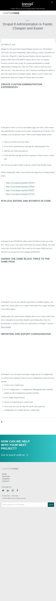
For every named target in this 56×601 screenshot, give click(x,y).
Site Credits (15, 496)
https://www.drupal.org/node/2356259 (20, 183)
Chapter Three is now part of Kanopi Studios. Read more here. (28, 8)
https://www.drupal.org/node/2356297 (20, 190)
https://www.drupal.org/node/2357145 (20, 194)
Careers (6, 479)
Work (4, 474)
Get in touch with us (14, 455)
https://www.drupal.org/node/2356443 (20, 186)
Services (6, 476)
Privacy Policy (6, 496)
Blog (28, 20)
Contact (5, 481)
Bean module (6, 327)
